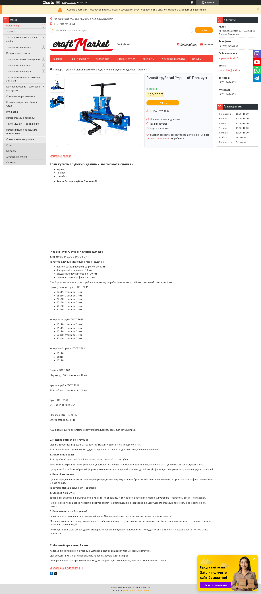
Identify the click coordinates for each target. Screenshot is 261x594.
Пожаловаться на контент (137, 590)
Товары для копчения (18, 47)
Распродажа (102, 58)
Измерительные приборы (20, 117)
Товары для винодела (18, 65)
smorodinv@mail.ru (229, 70)
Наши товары (13, 25)
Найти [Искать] (203, 30)
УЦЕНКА (10, 31)
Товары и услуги (64, 69)
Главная (57, 58)
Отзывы (10, 162)
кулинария (12, 111)
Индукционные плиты (18, 53)
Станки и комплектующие (20, 139)
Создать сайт (69, 2)
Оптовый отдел (126, 58)
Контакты (11, 150)
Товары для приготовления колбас (21, 39)
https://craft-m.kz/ (228, 58)
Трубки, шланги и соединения (22, 123)
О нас (9, 145)
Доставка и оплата (16, 156)
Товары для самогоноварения (23, 59)
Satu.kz (146, 587)
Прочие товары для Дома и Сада (22, 104)
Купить (163, 102)
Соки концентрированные (20, 96)
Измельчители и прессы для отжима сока (22, 131)
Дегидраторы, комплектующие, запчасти (23, 78)
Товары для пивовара (18, 71)
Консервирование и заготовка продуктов (23, 88)
